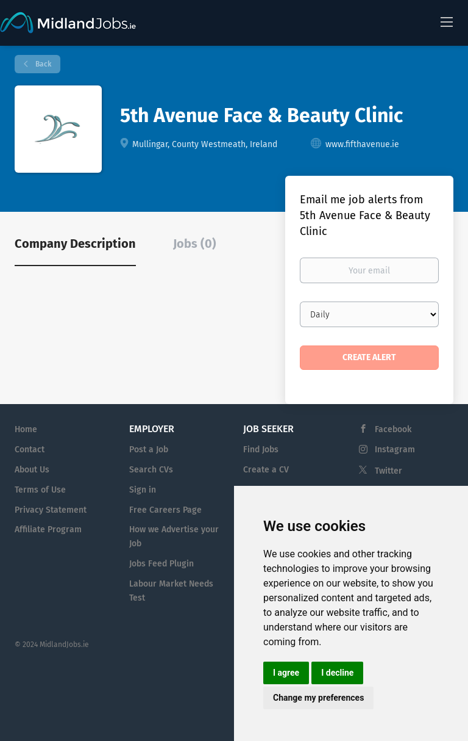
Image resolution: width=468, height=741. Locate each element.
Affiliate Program (48, 529)
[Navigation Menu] (447, 21)
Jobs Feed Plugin (161, 563)
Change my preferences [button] (318, 698)
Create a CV (266, 469)
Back (42, 64)
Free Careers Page (165, 510)
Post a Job (148, 449)
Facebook (393, 429)
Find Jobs (260, 449)
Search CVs (151, 469)
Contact (29, 449)
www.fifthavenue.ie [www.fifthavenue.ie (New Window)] (362, 144)
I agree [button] (286, 673)
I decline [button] (337, 673)
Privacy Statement (51, 510)
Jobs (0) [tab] (194, 243)
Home (26, 429)
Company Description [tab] (75, 243)
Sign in (142, 490)
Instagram (395, 449)
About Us (32, 469)
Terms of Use (40, 490)
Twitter (388, 471)
